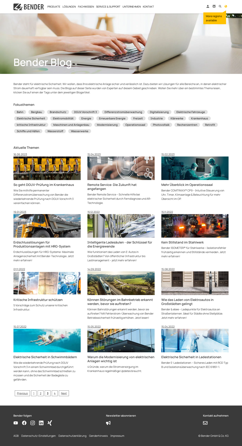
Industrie (157, 118)
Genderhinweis (98, 436)
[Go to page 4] (55, 393)
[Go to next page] (64, 393)
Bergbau (36, 112)
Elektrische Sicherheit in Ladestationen (191, 357)
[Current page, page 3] (48, 393)
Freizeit (138, 118)
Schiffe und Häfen (28, 131)
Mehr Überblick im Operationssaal (187, 185)
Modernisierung (107, 125)
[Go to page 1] (33, 393)
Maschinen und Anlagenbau (71, 125)
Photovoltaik (161, 125)
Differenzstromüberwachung (123, 112)
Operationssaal (135, 125)
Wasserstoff (55, 131)
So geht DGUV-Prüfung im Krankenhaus (43, 185)
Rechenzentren (187, 125)
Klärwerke (177, 118)
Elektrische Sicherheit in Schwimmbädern (45, 357)
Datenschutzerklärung (72, 436)
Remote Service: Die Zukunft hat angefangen (112, 187)
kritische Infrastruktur (31, 125)
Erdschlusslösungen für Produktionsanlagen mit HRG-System (41, 244)
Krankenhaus (199, 118)
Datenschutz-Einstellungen (38, 436)
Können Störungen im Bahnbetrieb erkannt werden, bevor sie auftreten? (120, 302)
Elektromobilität (63, 118)
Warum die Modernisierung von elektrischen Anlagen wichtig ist (120, 359)
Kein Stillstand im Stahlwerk (182, 242)
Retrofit (210, 125)
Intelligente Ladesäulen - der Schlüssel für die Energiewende (119, 244)
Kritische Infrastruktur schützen (38, 300)
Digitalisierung (159, 112)
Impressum (117, 436)
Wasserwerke (79, 131)
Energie (86, 118)
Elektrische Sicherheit (31, 118)
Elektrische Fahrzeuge (190, 112)
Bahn (20, 112)
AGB (16, 436)
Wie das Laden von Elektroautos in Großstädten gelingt (187, 302)
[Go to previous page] (22, 393)
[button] (220, 6)
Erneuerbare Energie (112, 118)
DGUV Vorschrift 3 (85, 112)
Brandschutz (58, 112)
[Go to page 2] (41, 393)
